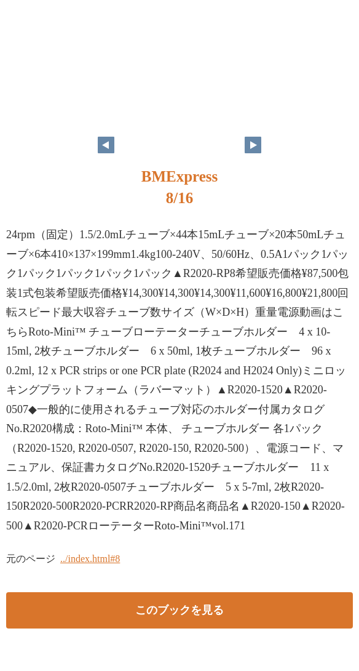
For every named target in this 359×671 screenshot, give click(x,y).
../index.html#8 (90, 558)
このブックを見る (179, 610)
